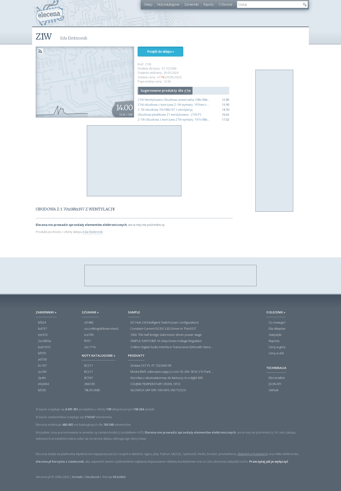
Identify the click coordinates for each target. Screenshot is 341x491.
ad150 (42, 359)
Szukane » (90, 312)
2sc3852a (44, 341)
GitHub (274, 390)
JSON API (275, 384)
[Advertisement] (134, 161)
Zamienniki (191, 4)
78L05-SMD (92, 390)
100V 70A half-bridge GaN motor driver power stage (166, 335)
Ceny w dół (276, 353)
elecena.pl (50, 13)
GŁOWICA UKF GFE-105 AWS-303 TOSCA (158, 390)
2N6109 (89, 384)
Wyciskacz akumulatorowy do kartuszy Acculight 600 (166, 378)
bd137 (42, 329)
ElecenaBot (277, 378)
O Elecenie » (275, 312)
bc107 (42, 366)
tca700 (88, 335)
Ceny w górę (277, 347)
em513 (43, 335)
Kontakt (77, 477)
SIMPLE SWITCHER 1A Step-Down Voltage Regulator (166, 341)
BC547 (88, 378)
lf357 (87, 341)
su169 (42, 372)
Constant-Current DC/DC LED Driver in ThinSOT (163, 329)
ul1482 (88, 322)
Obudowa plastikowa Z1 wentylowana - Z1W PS (169, 115)
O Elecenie (225, 4)
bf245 (42, 390)
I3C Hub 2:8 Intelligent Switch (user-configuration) (164, 322)
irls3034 (43, 384)
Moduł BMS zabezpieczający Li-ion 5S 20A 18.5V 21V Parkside (171, 372)
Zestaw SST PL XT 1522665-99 (150, 366)
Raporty (208, 4)
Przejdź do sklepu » (160, 51)
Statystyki (275, 335)
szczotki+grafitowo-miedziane (102, 329)
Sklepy (148, 4)
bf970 (42, 353)
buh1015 (44, 347)
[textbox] (269, 4)
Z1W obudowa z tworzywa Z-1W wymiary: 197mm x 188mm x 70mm (174, 105)
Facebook (92, 477)
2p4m (42, 378)
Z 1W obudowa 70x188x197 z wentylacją (165, 110)
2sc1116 (90, 347)
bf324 (42, 322)
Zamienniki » (46, 312)
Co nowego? (277, 322)
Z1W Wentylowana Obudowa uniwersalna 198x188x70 (174, 100)
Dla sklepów (277, 329)
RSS (40, 51)
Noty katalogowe (168, 4)
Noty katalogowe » (98, 355)
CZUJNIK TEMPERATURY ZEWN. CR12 (155, 384)
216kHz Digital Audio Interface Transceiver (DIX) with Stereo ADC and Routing (171, 347)
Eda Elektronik (93, 232)
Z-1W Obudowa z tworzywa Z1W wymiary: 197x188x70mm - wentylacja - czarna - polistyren (174, 120)
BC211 (88, 366)
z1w (187, 90)
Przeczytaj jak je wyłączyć (268, 461)
